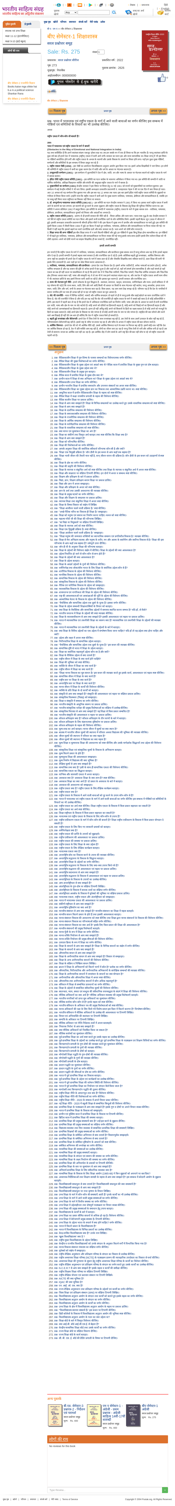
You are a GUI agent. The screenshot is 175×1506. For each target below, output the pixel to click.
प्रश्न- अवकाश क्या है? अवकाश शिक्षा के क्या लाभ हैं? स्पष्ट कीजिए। (84, 777)
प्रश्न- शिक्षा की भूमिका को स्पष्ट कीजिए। (72, 662)
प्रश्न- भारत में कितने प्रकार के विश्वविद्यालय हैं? (75, 1226)
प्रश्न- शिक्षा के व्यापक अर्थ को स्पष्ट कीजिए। (73, 525)
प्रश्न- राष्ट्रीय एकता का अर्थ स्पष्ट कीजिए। (72, 809)
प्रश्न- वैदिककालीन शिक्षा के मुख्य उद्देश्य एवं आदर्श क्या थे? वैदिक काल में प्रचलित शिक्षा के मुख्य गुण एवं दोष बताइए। (106, 364)
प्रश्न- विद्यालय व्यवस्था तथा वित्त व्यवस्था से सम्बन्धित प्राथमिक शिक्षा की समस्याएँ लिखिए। (94, 1128)
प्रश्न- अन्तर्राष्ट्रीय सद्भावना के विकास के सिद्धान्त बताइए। (79, 858)
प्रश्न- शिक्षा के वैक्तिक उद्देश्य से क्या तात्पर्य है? (75, 655)
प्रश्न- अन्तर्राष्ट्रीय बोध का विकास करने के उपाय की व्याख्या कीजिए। (84, 854)
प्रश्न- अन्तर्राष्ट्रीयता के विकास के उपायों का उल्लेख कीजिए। (80, 879)
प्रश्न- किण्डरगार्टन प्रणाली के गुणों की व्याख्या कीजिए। (78, 1047)
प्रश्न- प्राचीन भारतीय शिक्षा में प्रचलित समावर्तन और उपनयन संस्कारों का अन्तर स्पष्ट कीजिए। (95, 385)
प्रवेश (102, 21)
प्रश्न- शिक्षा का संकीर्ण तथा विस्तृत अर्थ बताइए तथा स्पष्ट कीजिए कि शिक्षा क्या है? (91, 434)
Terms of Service (70, 1499)
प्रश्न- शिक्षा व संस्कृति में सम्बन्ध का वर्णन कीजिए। (76, 700)
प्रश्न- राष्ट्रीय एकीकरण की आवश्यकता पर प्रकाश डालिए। (79, 837)
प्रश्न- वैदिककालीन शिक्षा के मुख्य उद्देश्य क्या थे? (75, 368)
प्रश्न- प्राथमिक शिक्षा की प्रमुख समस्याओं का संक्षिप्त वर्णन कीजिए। (83, 1124)
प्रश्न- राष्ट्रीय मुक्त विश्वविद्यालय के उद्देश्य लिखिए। (76, 1240)
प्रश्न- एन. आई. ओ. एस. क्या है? (68, 1285)
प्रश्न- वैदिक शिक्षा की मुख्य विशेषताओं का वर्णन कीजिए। (79, 361)
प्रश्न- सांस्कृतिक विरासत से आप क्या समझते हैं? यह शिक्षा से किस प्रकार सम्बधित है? (92, 711)
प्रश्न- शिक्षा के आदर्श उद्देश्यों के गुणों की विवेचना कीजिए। (79, 564)
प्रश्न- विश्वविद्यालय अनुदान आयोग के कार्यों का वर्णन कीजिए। (81, 1303)
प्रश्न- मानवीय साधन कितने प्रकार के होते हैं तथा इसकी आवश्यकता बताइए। (87, 914)
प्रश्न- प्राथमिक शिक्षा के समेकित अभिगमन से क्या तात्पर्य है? (80, 1138)
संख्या (94, 52)
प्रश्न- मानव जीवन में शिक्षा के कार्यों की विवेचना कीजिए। (79, 686)
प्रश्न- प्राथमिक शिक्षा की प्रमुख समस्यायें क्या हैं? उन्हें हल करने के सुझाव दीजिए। (89, 1121)
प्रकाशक (145, 5)
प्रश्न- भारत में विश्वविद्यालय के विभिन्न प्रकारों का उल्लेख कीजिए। (83, 1229)
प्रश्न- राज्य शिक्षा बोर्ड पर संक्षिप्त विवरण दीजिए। (75, 1331)
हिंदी (166, 5)
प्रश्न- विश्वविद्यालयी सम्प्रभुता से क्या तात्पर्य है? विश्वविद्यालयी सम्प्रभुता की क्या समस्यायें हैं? (95, 1184)
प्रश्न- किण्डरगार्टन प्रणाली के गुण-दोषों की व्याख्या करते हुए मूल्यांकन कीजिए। (88, 1044)
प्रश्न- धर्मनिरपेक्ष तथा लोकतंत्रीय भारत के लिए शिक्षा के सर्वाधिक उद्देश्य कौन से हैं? (91, 567)
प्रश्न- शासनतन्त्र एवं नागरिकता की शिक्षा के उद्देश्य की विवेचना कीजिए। (86, 592)
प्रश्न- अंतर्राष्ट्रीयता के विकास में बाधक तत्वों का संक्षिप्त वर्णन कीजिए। (85, 890)
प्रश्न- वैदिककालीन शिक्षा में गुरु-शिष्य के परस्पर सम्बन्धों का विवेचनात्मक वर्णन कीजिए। (93, 357)
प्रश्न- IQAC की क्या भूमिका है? (68, 1282)
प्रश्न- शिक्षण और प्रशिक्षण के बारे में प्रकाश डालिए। (76, 476)
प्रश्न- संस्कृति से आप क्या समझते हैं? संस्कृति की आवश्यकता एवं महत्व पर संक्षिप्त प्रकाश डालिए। (97, 693)
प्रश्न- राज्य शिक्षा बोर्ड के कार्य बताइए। (71, 1334)
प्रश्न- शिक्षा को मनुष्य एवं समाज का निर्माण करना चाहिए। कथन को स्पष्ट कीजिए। (90, 515)
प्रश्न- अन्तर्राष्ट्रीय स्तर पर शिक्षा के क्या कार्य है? (75, 683)
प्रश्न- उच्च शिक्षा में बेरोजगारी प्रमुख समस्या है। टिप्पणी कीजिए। (82, 1219)
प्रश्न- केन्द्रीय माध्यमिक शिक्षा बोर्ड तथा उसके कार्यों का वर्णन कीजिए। (84, 1327)
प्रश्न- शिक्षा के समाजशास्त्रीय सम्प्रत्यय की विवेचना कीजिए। (80, 413)
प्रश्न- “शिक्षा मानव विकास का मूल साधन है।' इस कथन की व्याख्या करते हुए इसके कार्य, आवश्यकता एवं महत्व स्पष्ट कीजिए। (109, 672)
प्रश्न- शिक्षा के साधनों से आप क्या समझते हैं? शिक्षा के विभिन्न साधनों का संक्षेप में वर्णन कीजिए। (97, 946)
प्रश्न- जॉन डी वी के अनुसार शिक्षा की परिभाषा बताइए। (78, 546)
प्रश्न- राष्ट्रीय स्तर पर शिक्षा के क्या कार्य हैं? (73, 679)
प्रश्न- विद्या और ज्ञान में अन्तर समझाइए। (71, 483)
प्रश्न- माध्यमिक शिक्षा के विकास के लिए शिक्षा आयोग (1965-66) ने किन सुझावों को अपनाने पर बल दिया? (102, 1173)
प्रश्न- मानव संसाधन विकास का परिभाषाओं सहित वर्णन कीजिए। (82, 921)
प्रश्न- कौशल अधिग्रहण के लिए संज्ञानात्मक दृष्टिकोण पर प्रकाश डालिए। (85, 721)
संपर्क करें (83, 21)
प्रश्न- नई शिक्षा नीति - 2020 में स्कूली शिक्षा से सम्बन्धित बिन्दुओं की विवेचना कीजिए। (92, 1103)
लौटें (53, 91)
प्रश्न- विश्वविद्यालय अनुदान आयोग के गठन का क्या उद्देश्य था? (82, 1317)
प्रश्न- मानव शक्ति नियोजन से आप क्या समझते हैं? (76, 935)
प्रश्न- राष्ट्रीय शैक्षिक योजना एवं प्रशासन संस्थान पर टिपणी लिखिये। (83, 1275)
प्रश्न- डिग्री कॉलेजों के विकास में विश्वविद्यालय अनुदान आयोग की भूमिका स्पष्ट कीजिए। (92, 1313)
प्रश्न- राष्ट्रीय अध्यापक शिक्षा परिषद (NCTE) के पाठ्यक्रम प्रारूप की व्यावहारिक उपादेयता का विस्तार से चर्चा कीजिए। (106, 1257)
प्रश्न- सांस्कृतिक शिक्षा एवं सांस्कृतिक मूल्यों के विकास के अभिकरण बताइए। (88, 749)
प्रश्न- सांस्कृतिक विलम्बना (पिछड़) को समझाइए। (75, 697)
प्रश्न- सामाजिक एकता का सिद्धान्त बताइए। (73, 770)
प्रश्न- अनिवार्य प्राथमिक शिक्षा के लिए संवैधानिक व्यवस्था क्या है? (83, 1170)
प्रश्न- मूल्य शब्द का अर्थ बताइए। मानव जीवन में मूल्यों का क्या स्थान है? (85, 728)
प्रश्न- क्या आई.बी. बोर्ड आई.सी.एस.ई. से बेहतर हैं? (76, 1324)
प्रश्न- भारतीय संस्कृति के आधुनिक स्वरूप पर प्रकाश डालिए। (80, 704)
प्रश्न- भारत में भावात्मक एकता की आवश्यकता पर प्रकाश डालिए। (83, 900)
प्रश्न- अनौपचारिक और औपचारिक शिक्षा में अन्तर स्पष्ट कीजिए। (82, 977)
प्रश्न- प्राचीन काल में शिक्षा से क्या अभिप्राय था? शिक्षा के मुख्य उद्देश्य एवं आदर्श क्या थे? (93, 378)
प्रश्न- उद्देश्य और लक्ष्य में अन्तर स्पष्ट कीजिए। (73, 637)
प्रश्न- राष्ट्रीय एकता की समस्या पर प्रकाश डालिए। (75, 840)
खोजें (55, 21)
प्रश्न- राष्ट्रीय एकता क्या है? (66, 791)
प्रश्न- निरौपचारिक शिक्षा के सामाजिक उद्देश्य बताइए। (77, 641)
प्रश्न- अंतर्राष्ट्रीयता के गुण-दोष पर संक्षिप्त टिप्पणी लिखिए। (79, 886)
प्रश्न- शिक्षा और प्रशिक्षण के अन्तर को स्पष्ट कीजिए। (77, 487)
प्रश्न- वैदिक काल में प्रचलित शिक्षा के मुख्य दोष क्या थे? (78, 375)
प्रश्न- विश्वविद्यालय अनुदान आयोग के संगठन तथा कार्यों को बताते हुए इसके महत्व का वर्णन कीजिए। (98, 1296)
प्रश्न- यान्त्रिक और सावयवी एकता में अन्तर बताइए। (77, 774)
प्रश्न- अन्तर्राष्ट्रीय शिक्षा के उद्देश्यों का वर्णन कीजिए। (76, 861)
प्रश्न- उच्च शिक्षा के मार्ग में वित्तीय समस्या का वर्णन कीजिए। (80, 1201)
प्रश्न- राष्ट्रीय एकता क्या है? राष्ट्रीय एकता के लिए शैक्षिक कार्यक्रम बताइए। (86, 788)
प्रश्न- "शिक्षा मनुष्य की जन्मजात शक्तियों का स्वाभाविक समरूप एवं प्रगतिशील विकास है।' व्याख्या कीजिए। (101, 536)
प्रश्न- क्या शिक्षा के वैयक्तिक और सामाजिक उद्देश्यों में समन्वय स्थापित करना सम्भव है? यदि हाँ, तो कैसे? (100, 609)
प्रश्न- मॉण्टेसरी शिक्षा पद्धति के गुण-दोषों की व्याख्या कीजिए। (81, 1054)
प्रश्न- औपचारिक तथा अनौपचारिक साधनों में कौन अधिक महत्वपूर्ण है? (85, 981)
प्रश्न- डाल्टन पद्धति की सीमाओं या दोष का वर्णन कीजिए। (79, 1072)
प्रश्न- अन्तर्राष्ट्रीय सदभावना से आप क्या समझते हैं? (76, 872)
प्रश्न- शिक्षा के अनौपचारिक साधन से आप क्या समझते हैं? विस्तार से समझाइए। (89, 956)
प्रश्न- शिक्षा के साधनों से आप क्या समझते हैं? (74, 949)
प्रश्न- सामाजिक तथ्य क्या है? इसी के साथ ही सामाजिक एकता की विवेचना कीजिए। (91, 767)
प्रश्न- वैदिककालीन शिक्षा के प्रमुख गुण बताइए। (75, 371)
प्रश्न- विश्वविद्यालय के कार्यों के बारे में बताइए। (74, 1212)
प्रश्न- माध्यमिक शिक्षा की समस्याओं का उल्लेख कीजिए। (78, 1149)
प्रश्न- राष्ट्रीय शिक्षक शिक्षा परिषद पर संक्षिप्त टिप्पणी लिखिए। (81, 1271)
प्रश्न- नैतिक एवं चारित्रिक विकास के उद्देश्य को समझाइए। (79, 585)
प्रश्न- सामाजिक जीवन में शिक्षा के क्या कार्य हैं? (75, 676)
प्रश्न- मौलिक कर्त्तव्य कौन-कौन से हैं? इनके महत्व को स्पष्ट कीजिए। (83, 1002)
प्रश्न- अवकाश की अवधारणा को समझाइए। (73, 784)
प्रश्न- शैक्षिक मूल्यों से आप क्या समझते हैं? (73, 763)
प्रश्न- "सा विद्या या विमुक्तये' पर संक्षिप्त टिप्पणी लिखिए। (79, 522)
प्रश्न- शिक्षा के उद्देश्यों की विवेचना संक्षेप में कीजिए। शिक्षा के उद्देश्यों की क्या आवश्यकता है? (95, 550)
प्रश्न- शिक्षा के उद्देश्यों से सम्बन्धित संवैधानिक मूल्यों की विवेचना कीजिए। (86, 988)
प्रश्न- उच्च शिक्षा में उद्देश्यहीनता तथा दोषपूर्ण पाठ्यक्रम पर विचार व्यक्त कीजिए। (89, 1205)
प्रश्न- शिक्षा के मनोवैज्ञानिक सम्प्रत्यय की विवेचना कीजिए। (80, 424)
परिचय (63, 21)
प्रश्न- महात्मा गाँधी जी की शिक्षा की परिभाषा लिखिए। (78, 518)
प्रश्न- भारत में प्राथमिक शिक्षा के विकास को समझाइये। (78, 1110)
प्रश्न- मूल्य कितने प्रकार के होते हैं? (69, 753)
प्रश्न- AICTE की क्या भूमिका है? (69, 1278)
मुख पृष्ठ (47, 21)
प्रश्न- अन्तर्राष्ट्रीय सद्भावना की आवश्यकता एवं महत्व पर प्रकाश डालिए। (85, 868)
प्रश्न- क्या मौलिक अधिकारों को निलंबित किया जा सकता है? (81, 1030)
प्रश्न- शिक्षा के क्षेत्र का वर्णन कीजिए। (70, 462)
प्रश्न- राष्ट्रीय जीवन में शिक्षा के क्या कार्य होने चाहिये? (77, 658)
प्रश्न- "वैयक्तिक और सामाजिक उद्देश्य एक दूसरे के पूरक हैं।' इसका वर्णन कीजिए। (90, 602)
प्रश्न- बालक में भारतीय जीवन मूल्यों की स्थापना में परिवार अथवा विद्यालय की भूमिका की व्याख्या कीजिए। (101, 732)
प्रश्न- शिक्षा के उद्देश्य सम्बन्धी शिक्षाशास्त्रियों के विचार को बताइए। (83, 606)
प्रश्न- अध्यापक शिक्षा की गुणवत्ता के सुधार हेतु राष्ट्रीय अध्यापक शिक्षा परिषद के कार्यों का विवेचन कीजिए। (101, 1261)
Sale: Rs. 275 (63, 52)
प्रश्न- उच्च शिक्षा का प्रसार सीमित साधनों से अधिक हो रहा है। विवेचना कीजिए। (89, 1215)
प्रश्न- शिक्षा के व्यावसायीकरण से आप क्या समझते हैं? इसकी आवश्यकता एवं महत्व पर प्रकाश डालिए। (99, 616)
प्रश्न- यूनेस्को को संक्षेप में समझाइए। (70, 1250)
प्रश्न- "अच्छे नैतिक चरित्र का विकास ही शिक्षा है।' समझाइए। (80, 511)
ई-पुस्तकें (27, 24)
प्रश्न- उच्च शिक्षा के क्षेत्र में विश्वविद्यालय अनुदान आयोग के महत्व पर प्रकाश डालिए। (91, 1306)
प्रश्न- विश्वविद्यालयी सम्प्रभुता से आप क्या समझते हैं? (77, 1187)
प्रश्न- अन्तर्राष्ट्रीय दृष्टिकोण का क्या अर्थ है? (73, 907)
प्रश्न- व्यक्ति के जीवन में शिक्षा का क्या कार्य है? (75, 665)
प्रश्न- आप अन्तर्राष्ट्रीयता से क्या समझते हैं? (73, 883)
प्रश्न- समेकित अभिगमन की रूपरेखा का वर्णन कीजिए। (78, 1145)
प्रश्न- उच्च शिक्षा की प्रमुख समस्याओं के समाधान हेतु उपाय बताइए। (84, 1208)
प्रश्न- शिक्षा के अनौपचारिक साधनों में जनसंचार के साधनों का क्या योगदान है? (88, 974)
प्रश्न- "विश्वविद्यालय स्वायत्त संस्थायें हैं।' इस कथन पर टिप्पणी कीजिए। (85, 1310)
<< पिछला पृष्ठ (57, 111)
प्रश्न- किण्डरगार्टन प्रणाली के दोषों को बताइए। (74, 1051)
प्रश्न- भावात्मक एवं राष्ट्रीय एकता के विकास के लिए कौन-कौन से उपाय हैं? (87, 816)
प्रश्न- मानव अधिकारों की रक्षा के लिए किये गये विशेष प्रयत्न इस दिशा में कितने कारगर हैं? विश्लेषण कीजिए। (102, 1009)
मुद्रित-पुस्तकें (10, 24)
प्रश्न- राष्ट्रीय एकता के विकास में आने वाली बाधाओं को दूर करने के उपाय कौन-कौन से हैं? (94, 795)
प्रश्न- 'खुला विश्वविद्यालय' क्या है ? (69, 1236)
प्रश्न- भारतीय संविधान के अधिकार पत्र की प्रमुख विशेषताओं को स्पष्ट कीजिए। (88, 1005)
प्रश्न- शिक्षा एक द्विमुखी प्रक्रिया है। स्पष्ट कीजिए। (75, 529)
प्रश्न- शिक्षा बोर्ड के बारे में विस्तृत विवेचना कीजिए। (76, 1320)
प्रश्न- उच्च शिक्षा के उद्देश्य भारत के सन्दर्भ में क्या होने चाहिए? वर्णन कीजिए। (88, 1222)
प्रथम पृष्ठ (108, 111)
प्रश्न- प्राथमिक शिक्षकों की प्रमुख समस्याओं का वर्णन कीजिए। (81, 1131)
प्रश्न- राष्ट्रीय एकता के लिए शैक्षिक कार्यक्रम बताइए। (77, 847)
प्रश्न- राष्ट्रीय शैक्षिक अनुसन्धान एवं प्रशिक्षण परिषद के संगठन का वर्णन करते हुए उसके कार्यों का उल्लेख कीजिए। (104, 1264)
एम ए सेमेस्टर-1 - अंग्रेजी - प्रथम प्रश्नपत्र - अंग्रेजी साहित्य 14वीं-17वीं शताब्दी (114, 1412)
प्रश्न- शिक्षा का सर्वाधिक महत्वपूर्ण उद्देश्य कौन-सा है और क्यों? (81, 651)
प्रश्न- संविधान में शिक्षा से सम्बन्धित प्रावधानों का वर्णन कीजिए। (82, 984)
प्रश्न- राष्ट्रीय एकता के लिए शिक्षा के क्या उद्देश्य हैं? (76, 844)
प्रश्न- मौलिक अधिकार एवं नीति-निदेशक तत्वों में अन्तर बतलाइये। (83, 1023)
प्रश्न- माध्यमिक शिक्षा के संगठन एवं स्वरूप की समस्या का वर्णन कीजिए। (86, 1156)
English (165, 8)
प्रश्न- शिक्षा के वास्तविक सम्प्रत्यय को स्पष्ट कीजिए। (76, 427)
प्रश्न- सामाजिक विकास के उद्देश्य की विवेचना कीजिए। (78, 578)
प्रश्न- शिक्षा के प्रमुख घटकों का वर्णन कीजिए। (74, 494)
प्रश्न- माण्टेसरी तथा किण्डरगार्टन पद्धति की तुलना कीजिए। (80, 1089)
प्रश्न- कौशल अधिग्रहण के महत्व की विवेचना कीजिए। (77, 725)
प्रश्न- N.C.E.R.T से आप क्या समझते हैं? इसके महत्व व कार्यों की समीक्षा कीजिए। (91, 1268)
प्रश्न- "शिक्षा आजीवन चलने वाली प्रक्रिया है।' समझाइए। (78, 532)
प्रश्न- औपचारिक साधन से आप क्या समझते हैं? (75, 953)
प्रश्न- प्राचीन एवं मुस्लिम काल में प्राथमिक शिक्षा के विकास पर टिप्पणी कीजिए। (89, 1114)
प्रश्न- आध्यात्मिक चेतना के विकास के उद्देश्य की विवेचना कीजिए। (83, 599)
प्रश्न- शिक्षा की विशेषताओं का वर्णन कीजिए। (74, 445)
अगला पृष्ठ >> (158, 111)
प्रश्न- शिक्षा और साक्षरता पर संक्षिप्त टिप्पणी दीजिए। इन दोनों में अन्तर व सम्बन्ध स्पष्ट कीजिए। (95, 473)
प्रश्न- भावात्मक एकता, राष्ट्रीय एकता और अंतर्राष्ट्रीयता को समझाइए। (84, 897)
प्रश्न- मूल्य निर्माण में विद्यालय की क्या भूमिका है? (75, 760)
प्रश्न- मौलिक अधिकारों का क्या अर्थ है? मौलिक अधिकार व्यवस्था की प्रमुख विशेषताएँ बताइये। (96, 995)
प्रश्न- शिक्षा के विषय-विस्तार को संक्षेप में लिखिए (75, 504)
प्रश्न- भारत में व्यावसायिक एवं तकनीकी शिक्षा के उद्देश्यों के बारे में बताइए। (87, 627)
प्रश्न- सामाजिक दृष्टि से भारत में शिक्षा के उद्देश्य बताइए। (78, 648)
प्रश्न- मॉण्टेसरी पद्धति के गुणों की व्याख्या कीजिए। (76, 1058)
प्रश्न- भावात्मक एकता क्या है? (67, 851)
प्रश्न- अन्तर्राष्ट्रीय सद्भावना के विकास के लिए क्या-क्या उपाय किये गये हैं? (86, 865)
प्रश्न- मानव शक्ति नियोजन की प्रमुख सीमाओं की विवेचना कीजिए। (83, 939)
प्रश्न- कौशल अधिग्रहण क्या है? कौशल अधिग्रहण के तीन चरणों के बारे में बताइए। (90, 718)
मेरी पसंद (94, 21)
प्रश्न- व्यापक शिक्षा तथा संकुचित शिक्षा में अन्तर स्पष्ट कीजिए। (81, 501)
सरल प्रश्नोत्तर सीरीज (68, 60)
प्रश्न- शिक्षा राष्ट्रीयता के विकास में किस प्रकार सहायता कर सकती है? (84, 812)
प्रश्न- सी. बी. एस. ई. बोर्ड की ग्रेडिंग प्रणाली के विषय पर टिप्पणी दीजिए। (86, 1338)
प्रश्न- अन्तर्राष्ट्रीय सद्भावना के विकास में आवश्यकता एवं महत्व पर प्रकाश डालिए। (89, 876)
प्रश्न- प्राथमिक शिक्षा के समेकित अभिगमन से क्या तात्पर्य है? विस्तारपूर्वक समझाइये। (91, 1135)
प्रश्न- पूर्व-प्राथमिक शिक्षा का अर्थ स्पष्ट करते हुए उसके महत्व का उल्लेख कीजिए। (89, 1037)
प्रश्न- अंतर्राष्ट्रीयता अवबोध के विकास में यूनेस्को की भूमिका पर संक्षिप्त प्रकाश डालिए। (92, 893)
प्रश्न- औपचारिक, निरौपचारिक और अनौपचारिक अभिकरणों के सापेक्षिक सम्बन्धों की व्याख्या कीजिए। (99, 970)
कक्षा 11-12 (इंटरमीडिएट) (17, 36)
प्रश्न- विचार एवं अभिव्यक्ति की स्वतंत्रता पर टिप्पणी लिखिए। (81, 1016)
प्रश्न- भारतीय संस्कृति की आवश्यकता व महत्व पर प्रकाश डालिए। (83, 714)
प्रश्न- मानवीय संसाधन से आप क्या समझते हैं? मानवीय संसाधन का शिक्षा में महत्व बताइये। (94, 911)
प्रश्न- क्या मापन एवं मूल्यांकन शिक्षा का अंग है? (75, 431)
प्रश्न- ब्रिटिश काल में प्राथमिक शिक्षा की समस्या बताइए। (78, 1117)
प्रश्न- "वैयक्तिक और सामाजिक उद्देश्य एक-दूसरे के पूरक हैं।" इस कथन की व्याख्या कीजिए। (94, 644)
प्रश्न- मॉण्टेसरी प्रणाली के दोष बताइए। (71, 1061)
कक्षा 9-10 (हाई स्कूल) (15, 41)
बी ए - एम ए (52, 28)
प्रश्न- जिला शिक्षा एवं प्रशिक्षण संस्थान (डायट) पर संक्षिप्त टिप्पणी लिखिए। (86, 1292)
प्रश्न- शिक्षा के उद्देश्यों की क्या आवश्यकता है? (74, 557)
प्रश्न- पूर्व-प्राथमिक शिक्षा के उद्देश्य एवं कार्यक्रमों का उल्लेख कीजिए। (84, 1079)
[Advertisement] (60, 1366)
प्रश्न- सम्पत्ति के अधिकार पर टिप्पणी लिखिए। (74, 1019)
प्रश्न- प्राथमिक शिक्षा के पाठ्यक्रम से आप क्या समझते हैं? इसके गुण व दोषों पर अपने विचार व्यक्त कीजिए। (101, 1107)
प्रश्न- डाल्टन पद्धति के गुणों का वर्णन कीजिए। (74, 1068)
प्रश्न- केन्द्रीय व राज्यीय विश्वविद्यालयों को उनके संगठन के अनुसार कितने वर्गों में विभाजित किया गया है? (100, 1243)
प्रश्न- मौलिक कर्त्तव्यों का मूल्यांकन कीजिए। (73, 1033)
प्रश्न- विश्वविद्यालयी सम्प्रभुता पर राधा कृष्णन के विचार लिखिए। (82, 1191)
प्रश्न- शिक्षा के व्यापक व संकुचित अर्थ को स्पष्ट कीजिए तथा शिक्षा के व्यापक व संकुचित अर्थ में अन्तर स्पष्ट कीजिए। (105, 469)
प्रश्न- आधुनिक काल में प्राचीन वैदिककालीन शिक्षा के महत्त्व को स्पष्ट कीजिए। (88, 392)
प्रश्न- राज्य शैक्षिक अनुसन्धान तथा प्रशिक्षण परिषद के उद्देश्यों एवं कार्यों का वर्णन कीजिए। (94, 1289)
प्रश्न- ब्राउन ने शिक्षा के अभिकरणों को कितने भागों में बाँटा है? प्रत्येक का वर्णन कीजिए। (93, 967)
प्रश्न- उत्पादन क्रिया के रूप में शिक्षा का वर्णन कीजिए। (78, 942)
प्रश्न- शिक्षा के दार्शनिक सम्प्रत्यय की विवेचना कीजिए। (78, 410)
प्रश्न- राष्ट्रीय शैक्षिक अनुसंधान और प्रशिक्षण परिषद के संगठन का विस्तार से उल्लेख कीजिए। (94, 1254)
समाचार (72, 21)
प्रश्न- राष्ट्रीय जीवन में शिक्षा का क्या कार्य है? (73, 669)
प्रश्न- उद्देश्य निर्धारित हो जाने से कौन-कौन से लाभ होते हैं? (79, 553)
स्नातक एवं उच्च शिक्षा (15, 30)
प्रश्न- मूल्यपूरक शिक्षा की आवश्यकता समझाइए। (75, 756)
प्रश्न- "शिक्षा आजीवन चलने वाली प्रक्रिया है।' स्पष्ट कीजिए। (80, 508)
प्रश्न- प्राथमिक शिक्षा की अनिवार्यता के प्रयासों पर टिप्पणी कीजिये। (83, 1163)
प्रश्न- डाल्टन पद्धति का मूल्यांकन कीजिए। (72, 1065)
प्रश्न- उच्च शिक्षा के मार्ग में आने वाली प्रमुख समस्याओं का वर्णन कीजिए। (86, 1198)
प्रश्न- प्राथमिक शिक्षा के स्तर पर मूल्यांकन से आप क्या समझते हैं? (83, 1166)
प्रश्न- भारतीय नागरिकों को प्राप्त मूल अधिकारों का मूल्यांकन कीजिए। (84, 998)
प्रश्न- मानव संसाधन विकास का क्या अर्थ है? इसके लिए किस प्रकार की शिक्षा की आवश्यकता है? (97, 925)
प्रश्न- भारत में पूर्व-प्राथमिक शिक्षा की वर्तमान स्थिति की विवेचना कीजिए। (86, 1082)
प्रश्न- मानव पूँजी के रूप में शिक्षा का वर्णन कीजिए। (76, 932)
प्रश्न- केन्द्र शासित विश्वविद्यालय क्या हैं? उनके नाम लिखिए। (80, 1233)
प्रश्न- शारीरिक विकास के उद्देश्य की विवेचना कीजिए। (77, 571)
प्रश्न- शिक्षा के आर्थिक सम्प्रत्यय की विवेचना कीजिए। (77, 420)
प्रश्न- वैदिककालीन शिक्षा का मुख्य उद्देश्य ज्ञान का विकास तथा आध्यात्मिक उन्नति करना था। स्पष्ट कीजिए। (100, 389)
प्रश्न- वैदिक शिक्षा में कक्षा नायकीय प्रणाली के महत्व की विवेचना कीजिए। (86, 396)
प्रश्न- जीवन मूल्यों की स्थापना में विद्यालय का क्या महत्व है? (80, 739)
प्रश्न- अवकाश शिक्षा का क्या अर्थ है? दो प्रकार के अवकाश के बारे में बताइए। (88, 781)
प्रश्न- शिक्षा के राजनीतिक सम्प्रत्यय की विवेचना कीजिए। (79, 417)
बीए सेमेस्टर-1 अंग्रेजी (150, 1407)
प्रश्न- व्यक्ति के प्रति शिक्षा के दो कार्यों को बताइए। (76, 690)
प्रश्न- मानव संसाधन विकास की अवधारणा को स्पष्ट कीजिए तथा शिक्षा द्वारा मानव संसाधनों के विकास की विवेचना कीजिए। (108, 918)
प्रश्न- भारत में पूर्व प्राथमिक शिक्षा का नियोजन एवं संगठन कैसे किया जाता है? (88, 1086)
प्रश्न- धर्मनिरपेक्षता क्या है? (66, 830)
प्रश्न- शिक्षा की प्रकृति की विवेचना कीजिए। (73, 466)
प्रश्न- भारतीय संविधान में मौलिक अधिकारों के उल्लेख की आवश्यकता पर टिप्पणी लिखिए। (94, 1012)
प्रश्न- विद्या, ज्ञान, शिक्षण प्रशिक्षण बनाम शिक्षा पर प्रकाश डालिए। (82, 480)
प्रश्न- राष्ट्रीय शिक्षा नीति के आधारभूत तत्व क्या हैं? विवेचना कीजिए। (84, 1093)
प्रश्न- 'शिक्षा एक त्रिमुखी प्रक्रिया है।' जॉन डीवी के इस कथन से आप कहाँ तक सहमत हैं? (92, 452)
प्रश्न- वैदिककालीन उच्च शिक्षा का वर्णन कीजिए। (75, 382)
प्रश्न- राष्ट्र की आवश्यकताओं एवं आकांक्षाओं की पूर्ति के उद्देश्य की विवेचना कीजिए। (91, 595)
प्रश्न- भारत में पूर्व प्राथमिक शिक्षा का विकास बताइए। (77, 1075)
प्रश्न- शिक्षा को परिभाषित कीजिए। (69, 441)
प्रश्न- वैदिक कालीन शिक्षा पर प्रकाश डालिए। (73, 399)
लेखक (132, 5)
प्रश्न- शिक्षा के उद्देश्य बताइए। (67, 560)
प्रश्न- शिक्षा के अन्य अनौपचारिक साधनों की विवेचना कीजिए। (81, 960)
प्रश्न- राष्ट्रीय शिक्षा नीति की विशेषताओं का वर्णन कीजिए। (79, 1096)
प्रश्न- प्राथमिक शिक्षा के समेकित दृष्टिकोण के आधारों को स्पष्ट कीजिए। (85, 1142)
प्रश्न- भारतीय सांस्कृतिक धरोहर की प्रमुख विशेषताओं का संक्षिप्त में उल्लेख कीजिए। (91, 707)
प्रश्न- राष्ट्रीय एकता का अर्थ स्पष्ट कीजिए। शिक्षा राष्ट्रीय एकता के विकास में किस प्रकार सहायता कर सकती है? (102, 805)
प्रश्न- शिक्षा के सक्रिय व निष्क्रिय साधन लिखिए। (75, 963)
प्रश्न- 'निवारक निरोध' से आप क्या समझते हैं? (74, 1026)
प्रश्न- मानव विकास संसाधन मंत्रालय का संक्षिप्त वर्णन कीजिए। (81, 1247)
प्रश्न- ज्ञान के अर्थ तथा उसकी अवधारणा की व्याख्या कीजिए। (81, 490)
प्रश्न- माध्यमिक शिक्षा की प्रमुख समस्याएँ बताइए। (75, 1152)
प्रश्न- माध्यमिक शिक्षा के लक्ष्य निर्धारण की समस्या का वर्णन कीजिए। (84, 1159)
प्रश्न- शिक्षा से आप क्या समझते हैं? (69, 406)
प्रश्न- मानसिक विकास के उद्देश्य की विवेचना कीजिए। (77, 574)
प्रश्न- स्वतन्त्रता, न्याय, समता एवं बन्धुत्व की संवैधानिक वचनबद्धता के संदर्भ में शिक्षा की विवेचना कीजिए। (100, 991)
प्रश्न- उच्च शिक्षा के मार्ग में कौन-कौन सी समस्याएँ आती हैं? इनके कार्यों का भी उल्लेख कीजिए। (96, 1194)
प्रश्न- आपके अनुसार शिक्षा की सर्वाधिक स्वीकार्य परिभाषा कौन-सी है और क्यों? (89, 448)
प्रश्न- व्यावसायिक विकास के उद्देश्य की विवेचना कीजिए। (79, 588)
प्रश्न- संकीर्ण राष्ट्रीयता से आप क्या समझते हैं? (74, 904)
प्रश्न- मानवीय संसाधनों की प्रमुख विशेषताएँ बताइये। (77, 928)
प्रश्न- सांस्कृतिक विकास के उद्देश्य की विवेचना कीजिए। (78, 581)
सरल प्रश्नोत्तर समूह (59, 43)
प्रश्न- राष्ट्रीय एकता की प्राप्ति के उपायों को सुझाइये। (77, 833)
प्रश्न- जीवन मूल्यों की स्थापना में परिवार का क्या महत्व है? (79, 735)
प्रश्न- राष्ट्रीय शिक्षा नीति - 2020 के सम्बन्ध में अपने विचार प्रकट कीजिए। (86, 1100)
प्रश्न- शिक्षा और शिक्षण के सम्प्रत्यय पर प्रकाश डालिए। (78, 497)
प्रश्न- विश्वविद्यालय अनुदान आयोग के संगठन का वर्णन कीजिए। (82, 1299)
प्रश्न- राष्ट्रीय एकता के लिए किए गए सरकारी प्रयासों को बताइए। (82, 826)
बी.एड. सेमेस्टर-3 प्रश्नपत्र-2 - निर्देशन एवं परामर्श (74, 1409)
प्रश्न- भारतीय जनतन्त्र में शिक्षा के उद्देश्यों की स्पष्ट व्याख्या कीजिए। (83, 613)
